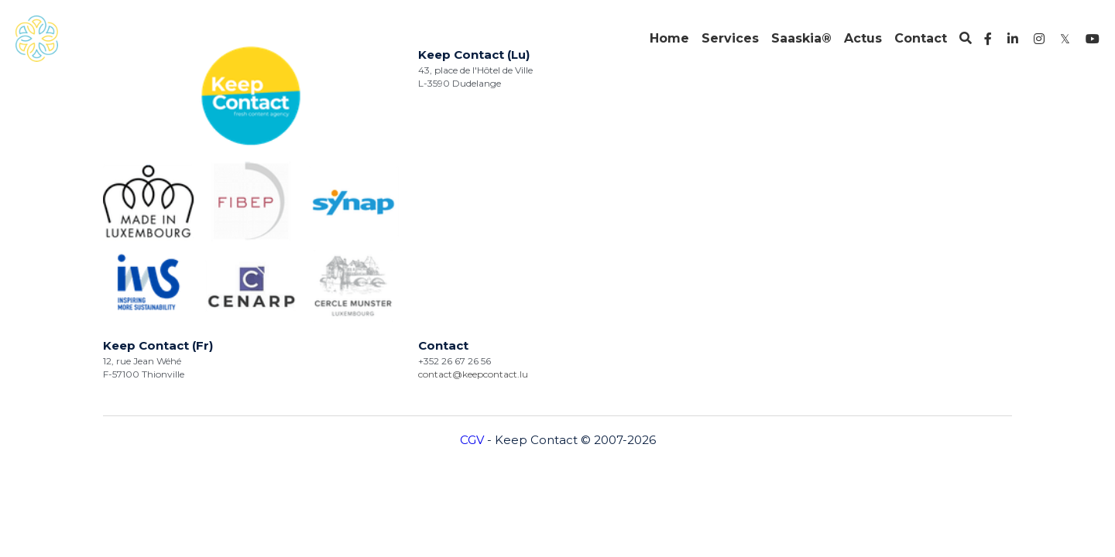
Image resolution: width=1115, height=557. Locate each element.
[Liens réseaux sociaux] (988, 38)
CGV (472, 221)
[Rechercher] (965, 38)
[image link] (36, 37)
